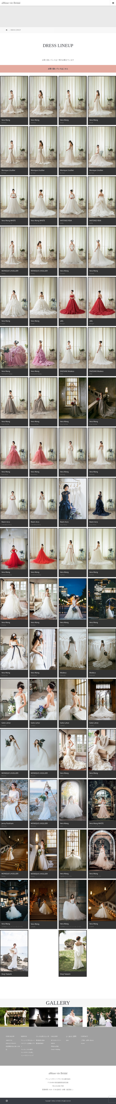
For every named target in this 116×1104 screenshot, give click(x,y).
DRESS (53, 1043)
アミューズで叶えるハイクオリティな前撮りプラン (28, 1043)
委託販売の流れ (40, 1040)
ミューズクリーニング (27, 1055)
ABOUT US (9, 1040)
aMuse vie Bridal (11, 2)
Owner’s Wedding (55, 1049)
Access (83, 1043)
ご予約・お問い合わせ (87, 1040)
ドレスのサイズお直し (27, 1052)
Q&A (67, 1040)
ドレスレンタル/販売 (27, 1049)
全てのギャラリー (56, 1040)
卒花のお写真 (55, 1046)
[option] (14, 1017)
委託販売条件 (39, 1043)
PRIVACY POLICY (11, 1043)
